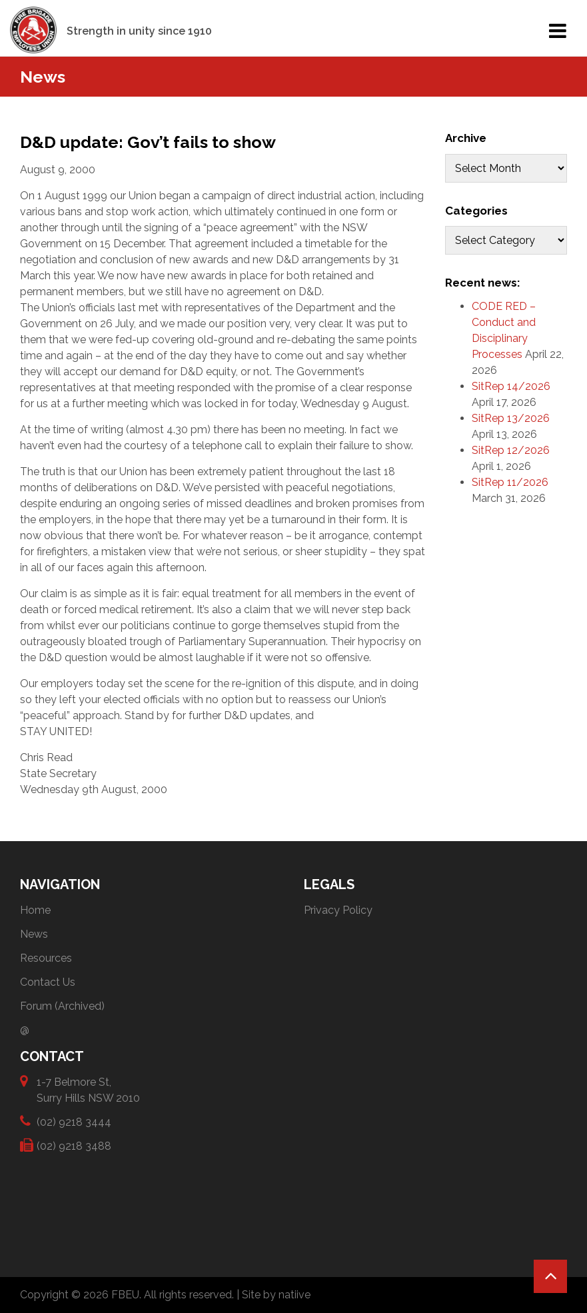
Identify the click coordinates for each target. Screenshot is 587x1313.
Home (35, 910)
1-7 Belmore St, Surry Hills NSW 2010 (88, 1089)
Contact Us (47, 982)
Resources (46, 958)
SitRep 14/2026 (511, 386)
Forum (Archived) (62, 1006)
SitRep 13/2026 (511, 418)
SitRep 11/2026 (510, 482)
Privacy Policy (338, 910)
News (34, 934)
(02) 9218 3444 (74, 1121)
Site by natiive (276, 1294)
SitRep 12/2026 (511, 450)
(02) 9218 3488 (74, 1145)
